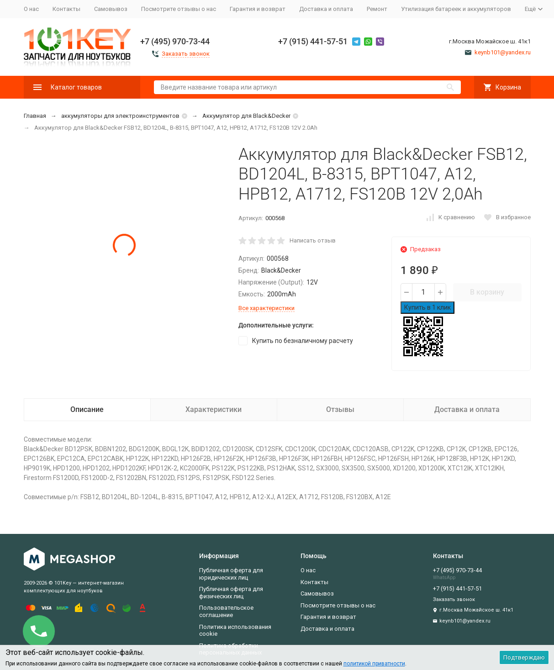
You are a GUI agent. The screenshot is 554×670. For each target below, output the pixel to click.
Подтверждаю (524, 657)
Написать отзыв (313, 240)
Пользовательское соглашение (226, 611)
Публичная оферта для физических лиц (231, 593)
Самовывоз (110, 8)
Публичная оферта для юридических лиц (231, 574)
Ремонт (377, 8)
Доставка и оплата (326, 8)
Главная (35, 115)
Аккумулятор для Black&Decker (246, 115)
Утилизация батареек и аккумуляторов (456, 8)
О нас (31, 8)
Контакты (66, 8)
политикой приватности (374, 663)
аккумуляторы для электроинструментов (120, 115)
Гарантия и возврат (257, 8)
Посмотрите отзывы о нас (178, 8)
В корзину (487, 292)
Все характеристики (266, 308)
